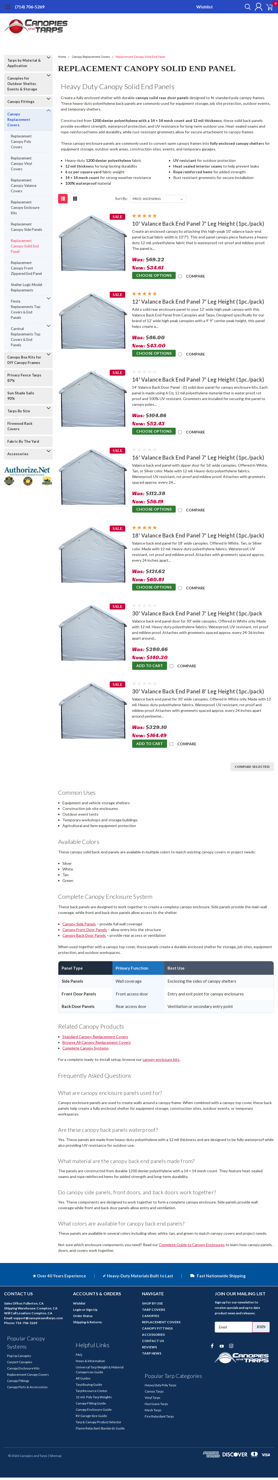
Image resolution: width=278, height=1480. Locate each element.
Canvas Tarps (154, 1394)
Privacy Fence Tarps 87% (24, 378)
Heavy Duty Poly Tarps (160, 1387)
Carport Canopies (19, 1364)
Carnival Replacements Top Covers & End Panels (25, 336)
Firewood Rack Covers (19, 426)
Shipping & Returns (87, 1324)
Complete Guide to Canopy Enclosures (192, 1247)
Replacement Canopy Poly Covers (21, 141)
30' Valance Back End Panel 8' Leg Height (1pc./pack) (198, 691)
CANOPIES (150, 1318)
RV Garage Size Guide (91, 1418)
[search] (242, 7)
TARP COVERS (153, 1312)
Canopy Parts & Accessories (27, 1389)
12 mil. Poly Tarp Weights (94, 1399)
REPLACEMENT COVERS (161, 1324)
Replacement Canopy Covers (28, 1377)
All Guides (83, 1381)
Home (62, 57)
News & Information (90, 1363)
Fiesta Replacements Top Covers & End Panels (25, 309)
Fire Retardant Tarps (159, 1419)
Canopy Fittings (20, 101)
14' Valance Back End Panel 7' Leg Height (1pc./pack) (198, 379)
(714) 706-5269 (30, 6)
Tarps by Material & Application (24, 63)
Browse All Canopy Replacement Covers (96, 1044)
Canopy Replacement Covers (18, 119)
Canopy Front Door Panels (84, 932)
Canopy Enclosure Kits (23, 1371)
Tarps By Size (18, 411)
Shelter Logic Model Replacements (26, 287)
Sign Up (91, 1312)
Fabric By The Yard (23, 441)
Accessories (18, 454)
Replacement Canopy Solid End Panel (25, 246)
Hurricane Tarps (156, 1406)
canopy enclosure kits (161, 1062)
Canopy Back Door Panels (84, 937)
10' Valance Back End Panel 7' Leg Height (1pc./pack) (198, 223)
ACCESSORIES (153, 1337)
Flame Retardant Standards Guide (100, 1431)
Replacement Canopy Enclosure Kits (25, 207)
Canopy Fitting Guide (91, 1406)
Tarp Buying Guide (89, 1387)
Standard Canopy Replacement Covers (95, 1039)
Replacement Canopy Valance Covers (23, 185)
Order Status (83, 1318)
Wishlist (204, 6)
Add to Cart (149, 665)
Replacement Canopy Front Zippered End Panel (26, 268)
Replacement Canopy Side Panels (26, 227)
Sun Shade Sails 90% (20, 396)
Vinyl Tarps (152, 1400)
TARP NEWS (151, 1356)
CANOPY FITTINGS (157, 1331)
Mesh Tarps (153, 1412)
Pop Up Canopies (19, 1358)
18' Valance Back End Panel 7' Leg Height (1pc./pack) (198, 535)
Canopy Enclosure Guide (94, 1412)
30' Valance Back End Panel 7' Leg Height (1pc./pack (197, 613)
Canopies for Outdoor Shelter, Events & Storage (22, 83)
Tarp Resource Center (92, 1393)
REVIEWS (149, 1349)
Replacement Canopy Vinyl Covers (21, 163)
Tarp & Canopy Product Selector (98, 1424)
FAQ (79, 1357)
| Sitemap (54, 1458)
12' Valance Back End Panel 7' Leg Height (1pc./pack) (198, 301)
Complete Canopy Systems (85, 1050)
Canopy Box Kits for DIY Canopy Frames (24, 360)
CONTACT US (153, 1343)
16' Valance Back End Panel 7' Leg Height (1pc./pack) (198, 457)
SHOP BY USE (152, 1306)
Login (77, 1312)
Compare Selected (252, 769)
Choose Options (154, 276)
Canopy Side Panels (79, 926)
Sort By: (121, 198)
